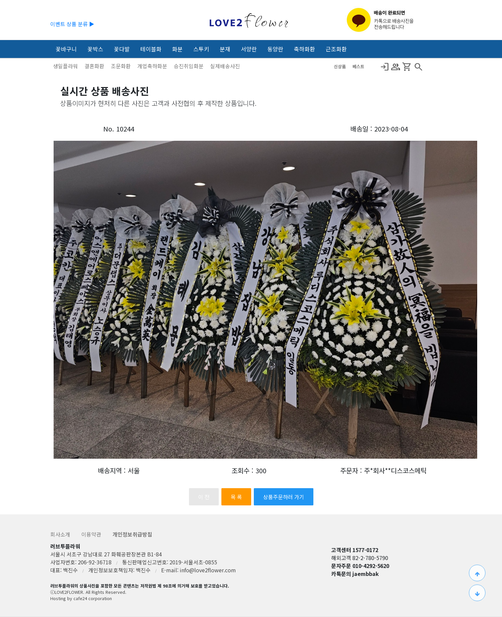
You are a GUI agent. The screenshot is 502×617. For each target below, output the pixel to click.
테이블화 (150, 49)
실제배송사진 (225, 66)
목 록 (236, 497)
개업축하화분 (152, 66)
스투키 (201, 49)
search (418, 67)
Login (384, 67)
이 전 (203, 497)
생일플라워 (66, 66)
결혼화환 (95, 66)
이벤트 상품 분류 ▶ (72, 24)
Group (396, 67)
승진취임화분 (189, 66)
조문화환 (121, 66)
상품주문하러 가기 (283, 497)
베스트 (358, 66)
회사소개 (60, 534)
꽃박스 (95, 49)
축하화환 (304, 49)
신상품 (340, 66)
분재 (225, 49)
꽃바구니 (66, 49)
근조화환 (336, 49)
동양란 (275, 49)
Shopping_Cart (407, 67)
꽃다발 (122, 49)
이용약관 (92, 534)
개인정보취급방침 (132, 534)
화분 (177, 49)
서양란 (249, 49)
